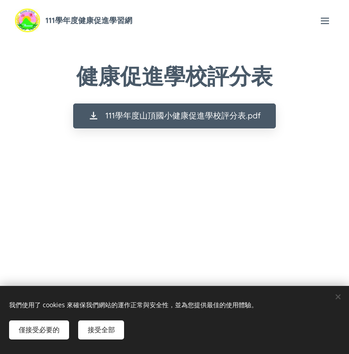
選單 (325, 20)
